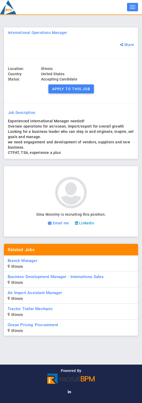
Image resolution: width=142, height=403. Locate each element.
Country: (15, 74)
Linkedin (84, 223)
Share (126, 45)
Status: (14, 79)
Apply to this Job (71, 89)
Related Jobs (21, 249)
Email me (58, 223)
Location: (16, 69)
